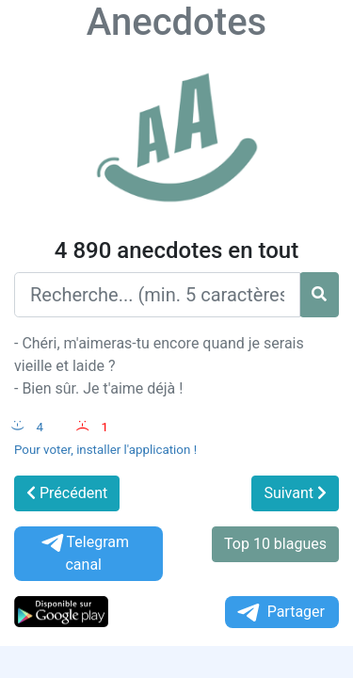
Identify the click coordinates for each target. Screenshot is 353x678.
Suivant (295, 493)
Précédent (66, 493)
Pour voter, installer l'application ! (105, 450)
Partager (279, 612)
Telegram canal (84, 553)
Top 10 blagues (275, 544)
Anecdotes (176, 22)
